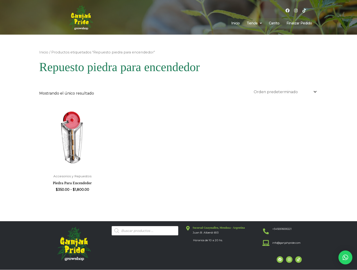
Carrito (274, 23)
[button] (254, 23)
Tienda (254, 23)
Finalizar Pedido (299, 23)
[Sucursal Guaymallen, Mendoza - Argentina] (188, 228)
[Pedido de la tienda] (284, 92)
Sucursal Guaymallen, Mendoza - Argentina (219, 228)
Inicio (235, 23)
